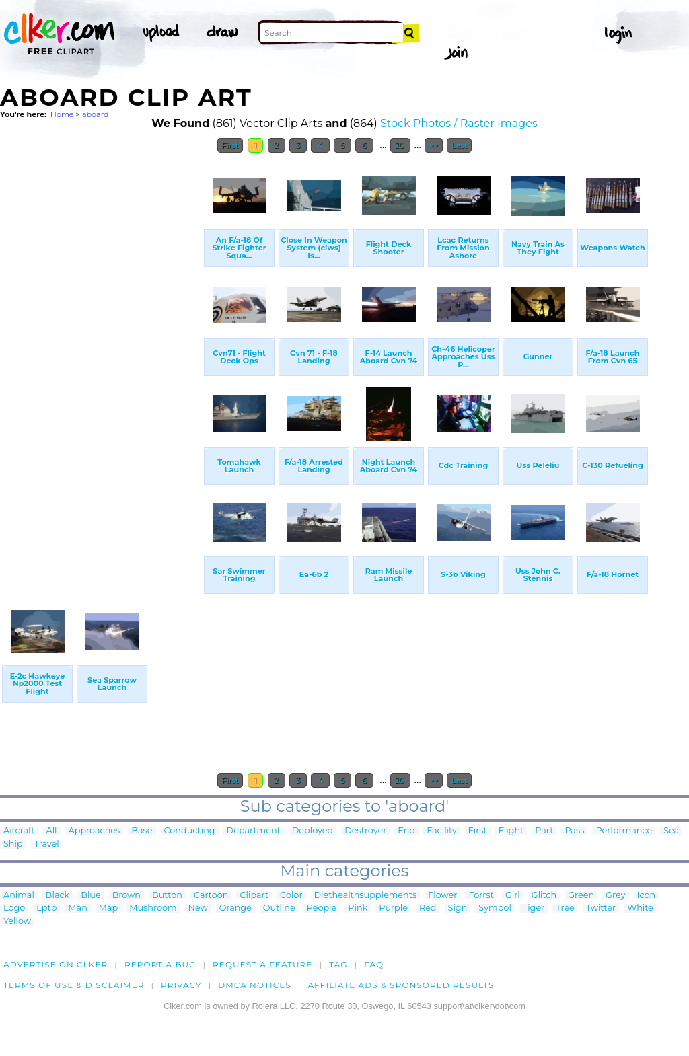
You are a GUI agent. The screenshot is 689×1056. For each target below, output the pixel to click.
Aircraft (19, 831)
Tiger (533, 908)
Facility (441, 831)
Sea (671, 831)
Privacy (181, 985)
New (198, 908)
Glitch (544, 895)
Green (581, 895)
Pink (357, 908)
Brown (126, 895)
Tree (565, 908)
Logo (14, 908)
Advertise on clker (55, 964)
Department (254, 831)
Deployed (312, 831)
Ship (13, 844)
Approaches (94, 831)
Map (108, 908)
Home (62, 114)
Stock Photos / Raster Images (459, 123)
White (640, 908)
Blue (90, 895)
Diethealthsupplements (365, 895)
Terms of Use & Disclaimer (74, 985)
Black (57, 895)
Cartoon (211, 895)
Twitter (601, 908)
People (322, 908)
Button (167, 895)
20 (400, 145)
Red (428, 908)
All (51, 831)
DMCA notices (254, 985)
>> (433, 145)
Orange (235, 908)
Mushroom (152, 908)
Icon (646, 895)
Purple (393, 908)
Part (544, 831)
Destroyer (365, 831)
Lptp (46, 908)
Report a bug (160, 964)
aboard (95, 114)
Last (459, 145)
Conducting (189, 831)
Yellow (17, 921)
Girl (512, 895)
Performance (623, 831)
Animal (18, 895)
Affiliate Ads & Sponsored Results (400, 985)
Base (141, 831)
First (230, 145)
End (406, 831)
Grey (615, 895)
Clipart (254, 895)
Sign (458, 908)
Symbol (494, 908)
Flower (442, 895)
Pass (574, 831)
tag (338, 964)
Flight (511, 831)
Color (291, 895)
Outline (279, 908)
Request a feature (262, 964)
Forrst (480, 895)
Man (77, 908)
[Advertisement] (101, 362)
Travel (46, 844)
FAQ (374, 964)
